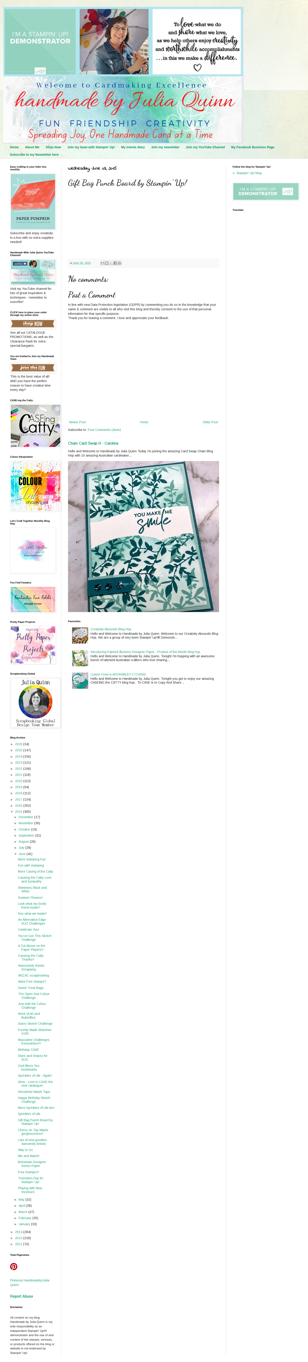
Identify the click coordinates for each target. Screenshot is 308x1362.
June (23, 854)
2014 (19, 1232)
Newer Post (77, 422)
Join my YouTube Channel (205, 147)
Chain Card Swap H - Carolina (93, 443)
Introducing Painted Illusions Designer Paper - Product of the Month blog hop (145, 652)
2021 (19, 775)
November (26, 823)
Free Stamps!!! (28, 1172)
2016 (19, 805)
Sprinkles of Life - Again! (35, 1075)
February (25, 1218)
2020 (19, 781)
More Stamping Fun (32, 859)
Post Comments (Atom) (104, 430)
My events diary (133, 147)
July (22, 847)
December (26, 817)
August (24, 841)
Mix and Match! (28, 1156)
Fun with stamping (31, 865)
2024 (19, 756)
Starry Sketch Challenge (35, 1023)
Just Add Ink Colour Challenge (32, 1005)
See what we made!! (32, 913)
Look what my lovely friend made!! (32, 905)
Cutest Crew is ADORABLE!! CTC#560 (118, 674)
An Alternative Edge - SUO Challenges (33, 921)
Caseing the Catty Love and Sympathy (34, 879)
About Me (32, 147)
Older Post (210, 422)
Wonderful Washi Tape (34, 1092)
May (22, 1199)
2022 (19, 768)
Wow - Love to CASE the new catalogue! (35, 1083)
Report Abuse (21, 1296)
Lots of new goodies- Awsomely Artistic (33, 1142)
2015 (19, 811)
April (22, 1205)
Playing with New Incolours (30, 1190)
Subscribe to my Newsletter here (34, 154)
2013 (19, 1238)
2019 (19, 787)
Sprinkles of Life (29, 1114)
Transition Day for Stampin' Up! (30, 1180)
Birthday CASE (28, 1049)
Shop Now (53, 147)
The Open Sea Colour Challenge (34, 996)
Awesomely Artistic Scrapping (31, 967)
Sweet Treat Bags (31, 988)
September (27, 835)
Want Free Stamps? (32, 981)
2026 (19, 744)
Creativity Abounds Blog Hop (111, 629)
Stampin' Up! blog (249, 173)
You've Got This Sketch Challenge (35, 937)
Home (14, 147)
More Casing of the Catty (35, 871)
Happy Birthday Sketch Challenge (34, 1099)
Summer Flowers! (30, 897)
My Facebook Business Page (252, 147)
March (23, 1212)
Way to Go (25, 1150)
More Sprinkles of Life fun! (36, 1108)
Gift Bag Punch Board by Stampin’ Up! (35, 1122)
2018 (19, 793)
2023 (19, 762)
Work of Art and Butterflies (29, 1015)
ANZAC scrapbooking (33, 975)
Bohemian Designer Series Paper (32, 1164)
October (25, 829)
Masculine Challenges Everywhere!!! (34, 1041)
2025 (19, 750)
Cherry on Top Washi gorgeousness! (33, 1132)
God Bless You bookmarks (28, 1067)
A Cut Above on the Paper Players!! (31, 947)
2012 (19, 1244)
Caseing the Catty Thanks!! (31, 957)
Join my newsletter (165, 147)
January (25, 1224)
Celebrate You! (28, 929)
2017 (19, 799)
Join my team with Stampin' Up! (91, 147)
